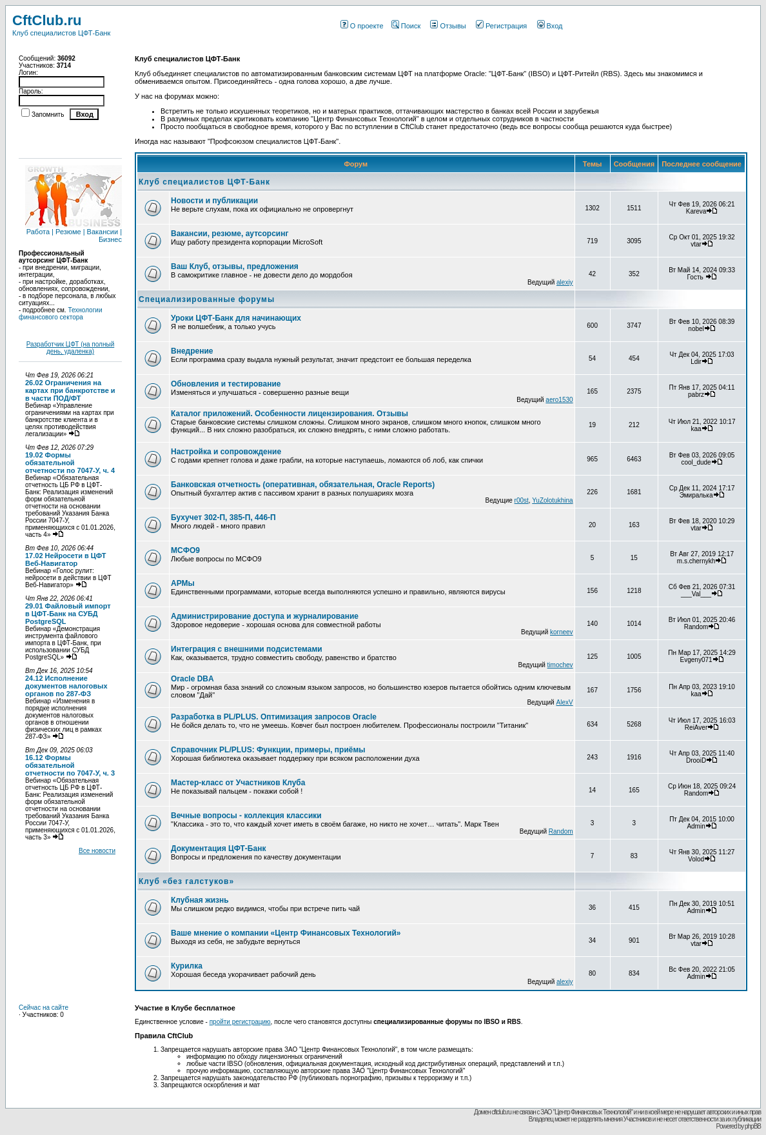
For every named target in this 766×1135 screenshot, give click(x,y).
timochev (560, 664)
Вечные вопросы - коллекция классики (246, 815)
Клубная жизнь (200, 900)
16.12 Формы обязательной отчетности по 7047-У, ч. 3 (70, 765)
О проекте (362, 26)
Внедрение (192, 351)
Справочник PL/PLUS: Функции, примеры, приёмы (268, 749)
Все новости (97, 850)
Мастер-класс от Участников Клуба (238, 782)
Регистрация (501, 26)
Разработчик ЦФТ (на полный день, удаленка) (70, 348)
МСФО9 (185, 550)
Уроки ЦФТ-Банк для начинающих (236, 318)
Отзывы (448, 26)
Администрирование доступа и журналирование (264, 616)
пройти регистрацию (240, 1021)
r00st (522, 500)
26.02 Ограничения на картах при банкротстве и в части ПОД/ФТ (70, 390)
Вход (550, 26)
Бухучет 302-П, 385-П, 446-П (223, 517)
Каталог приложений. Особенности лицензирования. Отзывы (289, 413)
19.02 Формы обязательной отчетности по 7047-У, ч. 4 (70, 462)
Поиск (405, 26)
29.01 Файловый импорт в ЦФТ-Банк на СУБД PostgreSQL (68, 613)
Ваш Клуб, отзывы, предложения (235, 266)
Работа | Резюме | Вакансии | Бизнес (73, 232)
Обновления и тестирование (226, 383)
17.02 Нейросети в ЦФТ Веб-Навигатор (65, 559)
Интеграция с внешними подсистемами (246, 649)
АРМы (183, 583)
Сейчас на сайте (43, 1007)
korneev (561, 632)
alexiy (564, 282)
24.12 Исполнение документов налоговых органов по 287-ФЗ (66, 686)
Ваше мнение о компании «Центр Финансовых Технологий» (286, 933)
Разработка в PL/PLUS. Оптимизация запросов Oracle (274, 716)
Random (561, 831)
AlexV (564, 702)
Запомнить (48, 114)
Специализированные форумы (207, 299)
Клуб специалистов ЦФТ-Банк (204, 181)
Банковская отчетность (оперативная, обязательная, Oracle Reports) (303, 484)
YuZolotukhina (552, 500)
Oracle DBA (192, 678)
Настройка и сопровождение (226, 451)
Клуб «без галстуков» (186, 881)
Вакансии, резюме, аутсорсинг (229, 233)
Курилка (186, 965)
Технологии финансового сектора (61, 313)
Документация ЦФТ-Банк (218, 848)
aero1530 (559, 399)
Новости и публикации (214, 200)
